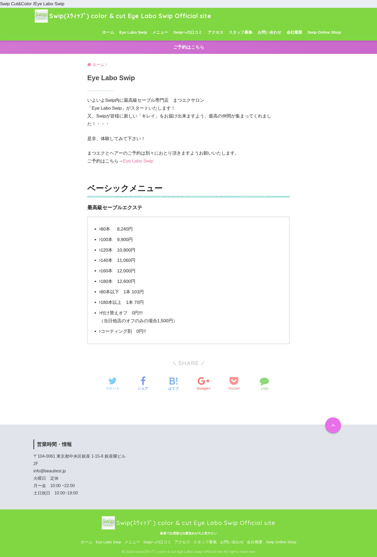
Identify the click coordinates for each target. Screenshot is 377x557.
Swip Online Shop (324, 32)
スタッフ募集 (240, 32)
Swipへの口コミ (187, 32)
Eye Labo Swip (133, 32)
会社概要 (294, 32)
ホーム (108, 32)
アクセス (215, 32)
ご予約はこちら (188, 47)
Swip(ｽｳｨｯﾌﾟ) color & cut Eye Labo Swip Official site (123, 16)
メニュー (160, 32)
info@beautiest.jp (49, 471)
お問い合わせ (269, 32)
